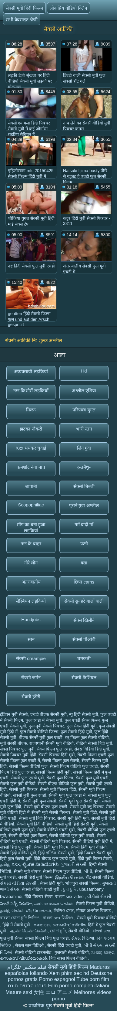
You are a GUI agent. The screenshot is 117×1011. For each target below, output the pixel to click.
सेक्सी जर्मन (31, 677)
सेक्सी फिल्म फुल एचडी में (20, 760)
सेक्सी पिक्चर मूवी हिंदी (18, 754)
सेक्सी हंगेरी (31, 696)
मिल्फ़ (31, 409)
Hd (84, 370)
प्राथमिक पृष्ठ (40, 1006)
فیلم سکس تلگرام (26, 967)
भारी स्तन (84, 428)
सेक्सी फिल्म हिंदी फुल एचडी (47, 938)
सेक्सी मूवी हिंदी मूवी (73, 818)
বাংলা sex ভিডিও (58, 917)
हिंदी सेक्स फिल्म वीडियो (68, 958)
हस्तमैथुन (84, 467)
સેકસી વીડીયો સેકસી (19, 883)
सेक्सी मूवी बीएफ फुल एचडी (46, 806)
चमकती (84, 658)
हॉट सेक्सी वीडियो (99, 877)
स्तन (31, 639)
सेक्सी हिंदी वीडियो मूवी (18, 852)
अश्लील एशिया (84, 390)
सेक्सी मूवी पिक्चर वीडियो (97, 917)
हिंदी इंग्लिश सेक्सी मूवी (56, 852)
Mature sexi (18, 992)
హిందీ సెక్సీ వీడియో (16, 903)
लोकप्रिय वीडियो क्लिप (68, 8)
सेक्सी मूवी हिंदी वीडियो (35, 824)
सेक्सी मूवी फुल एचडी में (66, 795)
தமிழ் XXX (10, 864)
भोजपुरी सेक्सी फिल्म (82, 883)
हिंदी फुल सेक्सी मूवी (16, 858)
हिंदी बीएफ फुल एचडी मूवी (54, 858)
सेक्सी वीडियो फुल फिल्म (27, 835)
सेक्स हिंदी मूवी (51, 883)
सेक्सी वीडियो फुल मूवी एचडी (71, 835)
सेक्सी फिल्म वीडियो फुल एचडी (74, 766)
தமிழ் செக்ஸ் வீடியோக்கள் (25, 910)
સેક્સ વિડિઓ (82, 938)
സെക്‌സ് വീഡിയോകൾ (23, 958)
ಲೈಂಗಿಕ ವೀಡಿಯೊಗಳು (40, 864)
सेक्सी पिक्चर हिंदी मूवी (56, 754)
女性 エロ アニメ (53, 992)
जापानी (31, 486)
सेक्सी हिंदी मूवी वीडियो (89, 847)
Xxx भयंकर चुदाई (31, 448)
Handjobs (30, 619)
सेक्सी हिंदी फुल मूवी (16, 847)
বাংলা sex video (70, 896)
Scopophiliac (31, 504)
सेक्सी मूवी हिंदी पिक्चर (37, 818)
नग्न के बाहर (31, 543)
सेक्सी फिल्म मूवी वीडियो (95, 903)
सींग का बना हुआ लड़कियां (31, 527)
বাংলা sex (101, 930)
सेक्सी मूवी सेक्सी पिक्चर (51, 812)
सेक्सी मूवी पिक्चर (23, 789)
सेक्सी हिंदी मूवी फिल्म (51, 847)
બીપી (88, 871)
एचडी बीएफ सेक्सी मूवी (48, 714)
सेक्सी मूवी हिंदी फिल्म (24, 8)
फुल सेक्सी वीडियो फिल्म (39, 731)
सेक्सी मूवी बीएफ (27, 871)
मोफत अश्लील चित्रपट (94, 910)
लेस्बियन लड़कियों (30, 601)
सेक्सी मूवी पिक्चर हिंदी (58, 789)
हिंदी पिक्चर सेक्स (38, 896)
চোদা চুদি (58, 930)
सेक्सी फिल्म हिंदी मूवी (53, 772)
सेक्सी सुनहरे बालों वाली (84, 601)
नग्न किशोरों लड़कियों (30, 390)
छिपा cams (84, 581)
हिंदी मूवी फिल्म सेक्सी (95, 858)
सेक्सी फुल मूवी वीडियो (17, 783)
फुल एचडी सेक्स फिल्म (82, 720)
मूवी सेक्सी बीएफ (13, 743)
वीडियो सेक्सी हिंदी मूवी (94, 743)
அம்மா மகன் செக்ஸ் (54, 903)
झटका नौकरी (31, 428)
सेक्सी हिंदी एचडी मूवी (64, 945)
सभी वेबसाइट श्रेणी (22, 19)
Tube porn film (92, 979)
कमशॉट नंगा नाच (31, 467)
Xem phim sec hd (69, 973)
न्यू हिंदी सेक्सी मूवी (83, 714)
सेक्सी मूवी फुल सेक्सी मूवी (79, 800)
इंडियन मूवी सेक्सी (14, 714)
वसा (84, 562)
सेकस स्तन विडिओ (30, 945)
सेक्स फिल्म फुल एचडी (54, 749)
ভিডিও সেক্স (64, 910)
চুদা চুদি (70, 889)
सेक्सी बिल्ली (84, 486)
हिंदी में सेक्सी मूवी (17, 924)
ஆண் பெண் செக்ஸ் (29, 930)
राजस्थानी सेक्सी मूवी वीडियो (51, 743)
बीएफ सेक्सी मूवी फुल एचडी (41, 737)
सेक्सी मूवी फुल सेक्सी (39, 800)
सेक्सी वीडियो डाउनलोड (33, 952)
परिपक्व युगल (83, 409)
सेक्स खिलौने (84, 620)
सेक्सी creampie (31, 658)
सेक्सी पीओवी (83, 639)
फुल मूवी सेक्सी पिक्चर (46, 725)
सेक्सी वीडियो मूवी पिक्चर (50, 841)
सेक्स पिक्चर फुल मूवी (17, 749)
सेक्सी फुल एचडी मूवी (27, 777)
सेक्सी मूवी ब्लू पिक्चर (87, 806)
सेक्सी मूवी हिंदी (85, 812)
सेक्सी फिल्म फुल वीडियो (62, 871)
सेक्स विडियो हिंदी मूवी (91, 749)
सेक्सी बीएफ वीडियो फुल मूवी (61, 783)
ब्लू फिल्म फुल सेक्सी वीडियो (87, 737)
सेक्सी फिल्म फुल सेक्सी (60, 760)
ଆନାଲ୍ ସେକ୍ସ (102, 952)
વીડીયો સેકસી (99, 896)
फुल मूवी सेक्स (11, 938)
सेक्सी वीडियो (79, 930)
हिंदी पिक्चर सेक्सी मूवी (94, 852)
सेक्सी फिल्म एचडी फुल (95, 754)
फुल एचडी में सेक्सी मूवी (43, 720)
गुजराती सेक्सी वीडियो (72, 952)
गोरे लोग (31, 562)
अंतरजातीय (31, 581)
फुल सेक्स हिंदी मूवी (81, 725)
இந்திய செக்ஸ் (69, 877)
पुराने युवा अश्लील (84, 505)
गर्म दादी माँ (84, 524)
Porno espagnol (57, 979)
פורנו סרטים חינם (27, 986)
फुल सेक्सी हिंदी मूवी (76, 731)
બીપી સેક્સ (93, 945)
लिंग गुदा (84, 448)
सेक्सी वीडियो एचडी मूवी (56, 829)
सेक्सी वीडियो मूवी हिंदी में (92, 841)
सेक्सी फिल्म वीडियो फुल (28, 766)
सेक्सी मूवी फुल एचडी (29, 795)
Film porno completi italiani (78, 986)
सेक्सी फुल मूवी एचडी (92, 777)
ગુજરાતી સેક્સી (73, 864)
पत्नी (84, 543)
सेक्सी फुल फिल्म (59, 777)
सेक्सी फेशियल (84, 677)
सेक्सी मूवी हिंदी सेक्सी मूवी (76, 824)
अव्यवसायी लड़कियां (31, 371)
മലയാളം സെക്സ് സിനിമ (59, 924)
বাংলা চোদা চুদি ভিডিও (20, 917)
